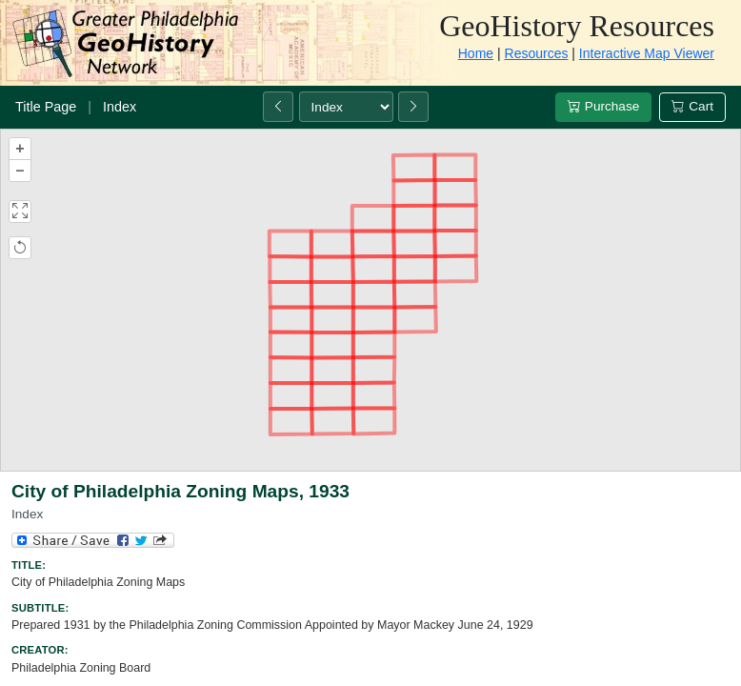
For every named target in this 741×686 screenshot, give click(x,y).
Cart (692, 106)
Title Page (45, 106)
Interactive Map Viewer (646, 53)
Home (475, 53)
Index (119, 106)
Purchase (603, 106)
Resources (537, 53)
